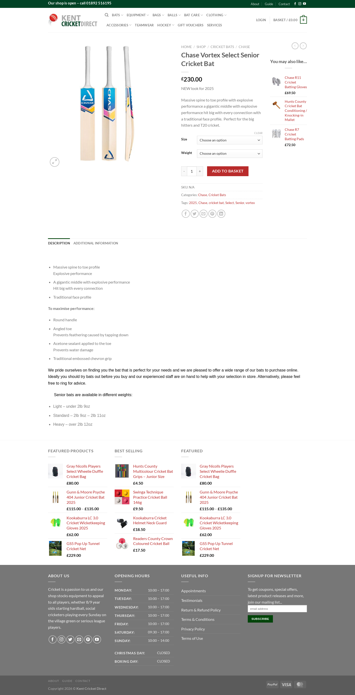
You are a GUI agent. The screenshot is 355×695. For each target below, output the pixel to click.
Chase (244, 47)
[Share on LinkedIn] (221, 214)
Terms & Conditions (197, 619)
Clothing (216, 15)
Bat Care (193, 15)
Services (214, 25)
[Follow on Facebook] (295, 4)
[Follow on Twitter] (70, 639)
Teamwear (144, 25)
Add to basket (228, 171)
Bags (158, 15)
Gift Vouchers (190, 25)
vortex (250, 203)
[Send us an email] (79, 639)
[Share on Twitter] (195, 214)
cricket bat (216, 203)
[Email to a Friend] (203, 214)
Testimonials (191, 600)
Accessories (118, 25)
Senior (239, 203)
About (255, 4)
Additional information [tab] (95, 243)
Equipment (138, 15)
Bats (117, 15)
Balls (174, 15)
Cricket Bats (222, 47)
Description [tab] (59, 243)
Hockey (165, 25)
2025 (193, 203)
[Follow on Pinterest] (88, 639)
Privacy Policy (193, 629)
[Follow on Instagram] (299, 4)
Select (229, 203)
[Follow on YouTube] (304, 4)
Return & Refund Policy (201, 610)
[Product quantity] (192, 171)
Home (186, 47)
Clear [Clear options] (258, 133)
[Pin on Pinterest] (212, 214)
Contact (284, 4)
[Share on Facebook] (186, 214)
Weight (186, 153)
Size (184, 139)
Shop (201, 47)
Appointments (193, 590)
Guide (269, 4)
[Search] (106, 15)
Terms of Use (192, 638)
